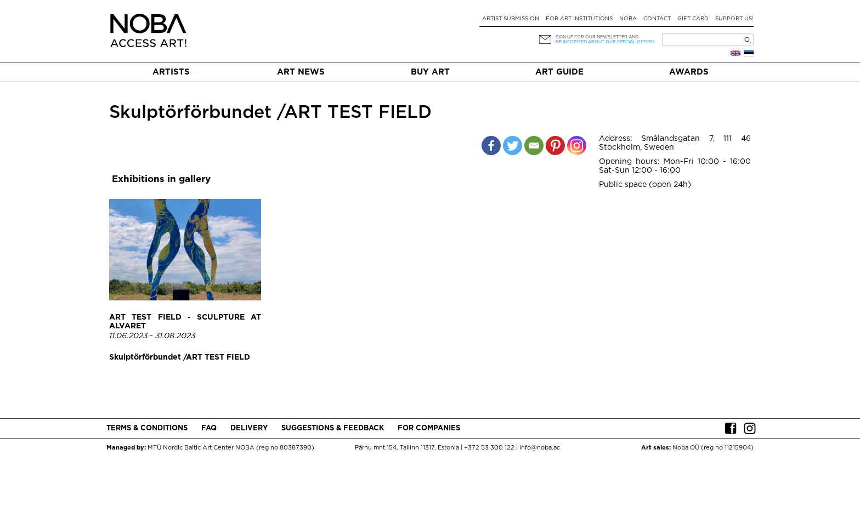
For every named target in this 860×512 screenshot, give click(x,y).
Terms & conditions (147, 428)
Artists (171, 72)
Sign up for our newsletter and (597, 37)
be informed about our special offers (605, 42)
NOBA (628, 18)
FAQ (209, 428)
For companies (429, 428)
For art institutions (579, 18)
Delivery (249, 428)
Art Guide (559, 72)
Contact (657, 18)
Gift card (693, 18)
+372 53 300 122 (489, 448)
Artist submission (510, 18)
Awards (689, 72)
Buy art (430, 72)
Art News (301, 72)
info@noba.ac (539, 448)
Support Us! (734, 18)
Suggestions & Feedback (332, 428)
